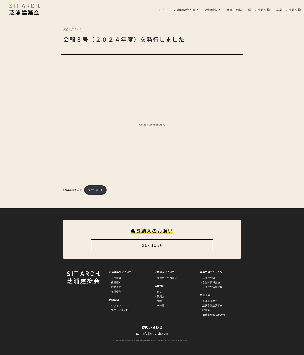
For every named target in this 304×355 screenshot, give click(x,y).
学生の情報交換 (259, 9)
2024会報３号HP (72, 190)
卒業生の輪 (234, 9)
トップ (163, 9)
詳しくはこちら (152, 245)
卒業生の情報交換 (288, 9)
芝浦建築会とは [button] (185, 9)
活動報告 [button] (211, 9)
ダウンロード (95, 190)
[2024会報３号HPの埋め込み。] (152, 124)
